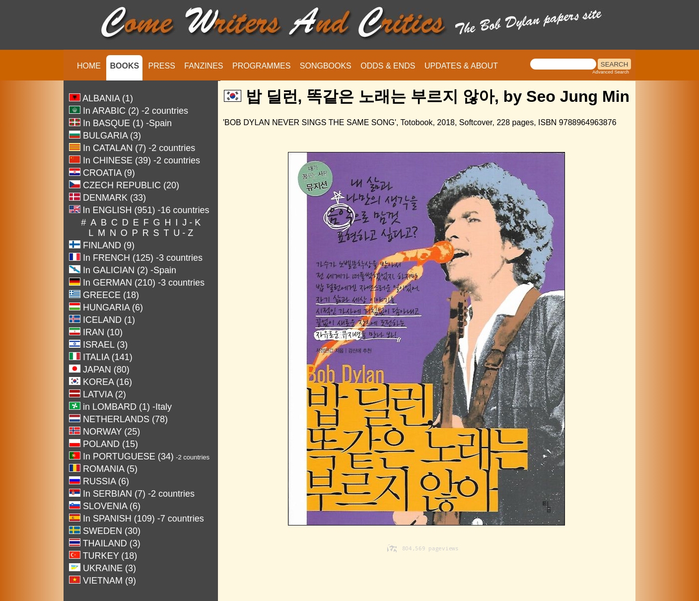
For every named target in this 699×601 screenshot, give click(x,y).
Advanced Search (610, 72)
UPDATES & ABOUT (461, 66)
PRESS (161, 66)
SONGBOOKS (325, 66)
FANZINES (203, 66)
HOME (89, 66)
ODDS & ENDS (387, 66)
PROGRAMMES (261, 66)
